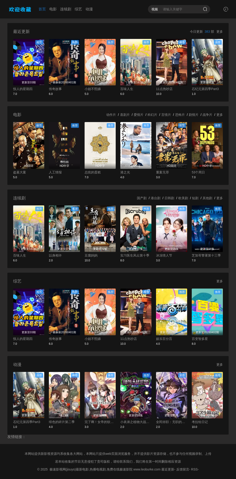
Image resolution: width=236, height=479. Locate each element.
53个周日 (198, 172)
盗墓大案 (19, 172)
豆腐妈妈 (91, 255)
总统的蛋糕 (93, 172)
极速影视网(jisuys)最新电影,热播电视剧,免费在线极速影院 (91, 469)
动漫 (89, 9)
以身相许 (55, 255)
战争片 (207, 115)
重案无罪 (162, 172)
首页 (42, 9)
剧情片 (193, 115)
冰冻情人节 (164, 255)
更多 (219, 31)
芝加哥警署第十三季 (206, 255)
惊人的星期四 (22, 89)
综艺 (78, 9)
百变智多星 (200, 339)
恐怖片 (180, 115)
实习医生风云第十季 (134, 255)
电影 (53, 9)
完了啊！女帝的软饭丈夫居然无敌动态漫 (100, 422)
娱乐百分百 (164, 339)
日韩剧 (169, 198)
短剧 (195, 198)
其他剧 (207, 198)
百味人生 (126, 89)
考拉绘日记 (200, 422)
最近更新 (167, 469)
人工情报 (55, 172)
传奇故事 (55, 89)
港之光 (125, 172)
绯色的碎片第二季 (62, 422)
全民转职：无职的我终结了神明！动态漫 (171, 422)
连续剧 (65, 9)
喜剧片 (125, 115)
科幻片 (152, 115)
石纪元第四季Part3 (205, 89)
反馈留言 (182, 469)
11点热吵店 (164, 89)
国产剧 (142, 198)
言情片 (166, 115)
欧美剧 (183, 198)
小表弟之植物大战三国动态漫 (135, 422)
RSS (194, 469)
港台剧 (155, 198)
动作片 (111, 115)
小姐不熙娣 (93, 89)
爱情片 (138, 115)
